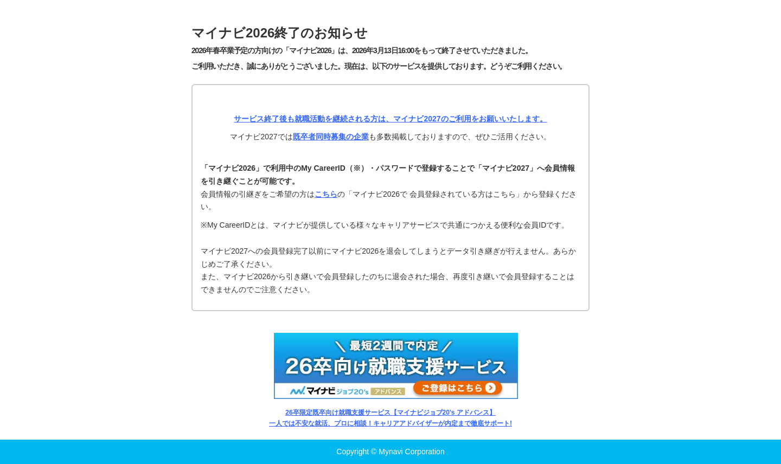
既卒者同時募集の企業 (331, 136)
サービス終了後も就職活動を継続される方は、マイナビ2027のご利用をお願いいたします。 (390, 118)
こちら (326, 194)
